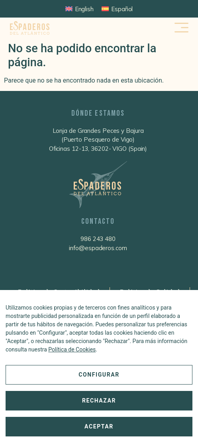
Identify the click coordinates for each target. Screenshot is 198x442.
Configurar (99, 374)
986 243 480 (98, 239)
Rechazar (99, 400)
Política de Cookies (72, 349)
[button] (181, 28)
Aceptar (99, 426)
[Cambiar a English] (79, 8)
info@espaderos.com (98, 248)
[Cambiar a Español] (117, 8)
